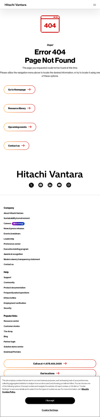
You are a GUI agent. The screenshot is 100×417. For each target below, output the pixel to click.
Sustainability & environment (17, 218)
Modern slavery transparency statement (22, 259)
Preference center (12, 244)
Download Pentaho (12, 352)
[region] (50, 396)
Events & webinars (12, 233)
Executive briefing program (16, 249)
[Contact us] (16, 146)
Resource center (11, 321)
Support (7, 277)
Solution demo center (13, 346)
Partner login (9, 341)
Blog (6, 336)
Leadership (9, 239)
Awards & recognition (13, 254)
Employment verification (15, 303)
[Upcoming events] (20, 127)
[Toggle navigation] (94, 5)
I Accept (50, 400)
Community (9, 282)
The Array (8, 331)
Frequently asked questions (16, 292)
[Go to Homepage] (19, 89)
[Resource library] (19, 108)
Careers (7, 223)
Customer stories (12, 326)
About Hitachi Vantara (13, 213)
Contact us (9, 264)
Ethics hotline (10, 298)
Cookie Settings (50, 410)
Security (7, 308)
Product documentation (14, 287)
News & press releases (14, 228)
